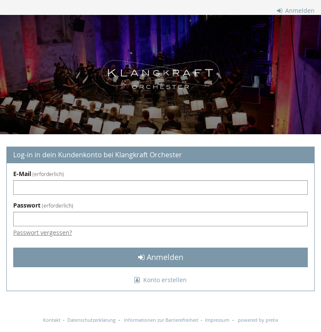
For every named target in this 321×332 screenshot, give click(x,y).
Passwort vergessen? (42, 232)
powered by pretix (258, 320)
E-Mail (38, 174)
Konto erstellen (160, 280)
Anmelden (296, 10)
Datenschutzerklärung (91, 320)
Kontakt (52, 320)
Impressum (217, 320)
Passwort (43, 205)
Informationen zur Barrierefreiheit (160, 320)
